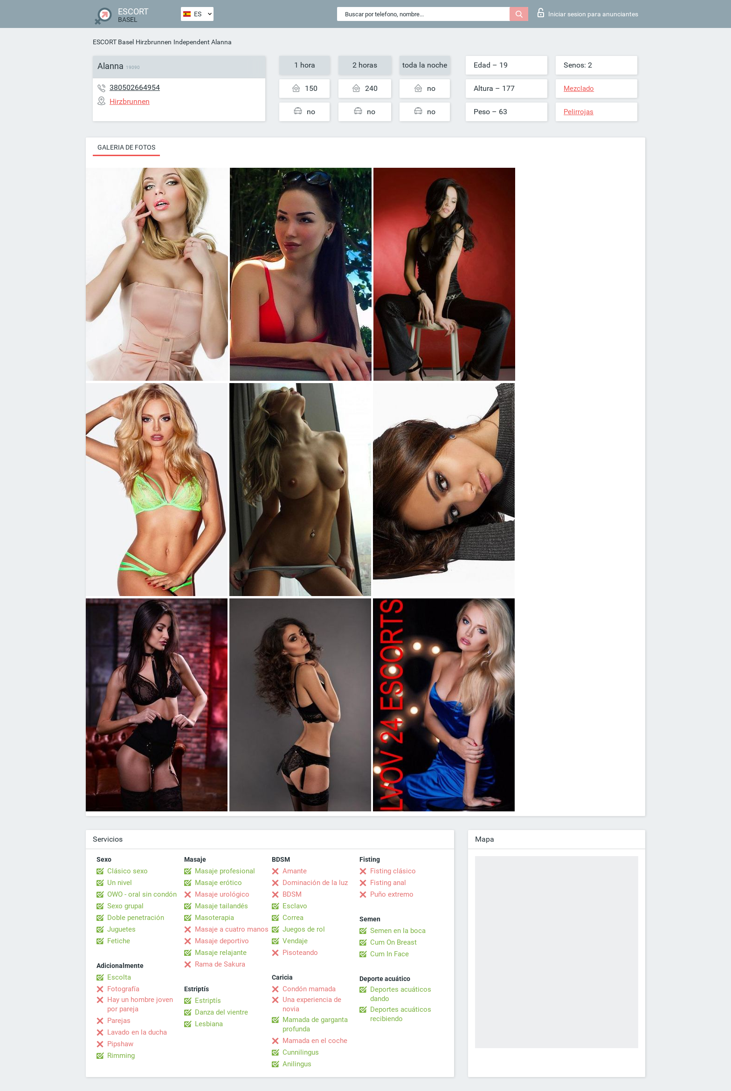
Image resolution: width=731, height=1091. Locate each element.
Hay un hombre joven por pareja (140, 1004)
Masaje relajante (221, 952)
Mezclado (579, 88)
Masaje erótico (218, 882)
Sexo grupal (125, 906)
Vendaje (295, 941)
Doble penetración (135, 917)
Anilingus (297, 1064)
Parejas (119, 1020)
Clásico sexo (127, 871)
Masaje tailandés (221, 906)
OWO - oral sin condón (142, 894)
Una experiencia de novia (312, 1004)
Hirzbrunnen (154, 42)
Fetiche (118, 941)
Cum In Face (389, 954)
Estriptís (208, 1000)
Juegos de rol (304, 929)
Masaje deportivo (222, 941)
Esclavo (295, 906)
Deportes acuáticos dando (400, 994)
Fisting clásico (393, 871)
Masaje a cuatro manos (232, 929)
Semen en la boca (398, 930)
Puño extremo (392, 894)
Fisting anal (388, 882)
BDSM (292, 894)
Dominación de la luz (315, 882)
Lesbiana (209, 1024)
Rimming (121, 1055)
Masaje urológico (222, 894)
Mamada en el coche (315, 1040)
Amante (295, 871)
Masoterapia (214, 917)
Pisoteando (300, 952)
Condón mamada (309, 989)
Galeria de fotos (126, 147)
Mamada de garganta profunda (315, 1024)
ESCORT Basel (113, 42)
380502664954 (135, 87)
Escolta (119, 977)
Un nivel (119, 882)
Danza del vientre (221, 1012)
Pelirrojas (578, 112)
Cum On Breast (393, 942)
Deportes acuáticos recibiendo (400, 1014)
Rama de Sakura (220, 964)
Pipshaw (120, 1044)
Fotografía (123, 989)
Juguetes (121, 929)
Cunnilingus (301, 1052)
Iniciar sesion (588, 12)
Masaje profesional (225, 871)
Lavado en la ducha (137, 1032)
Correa (293, 917)
